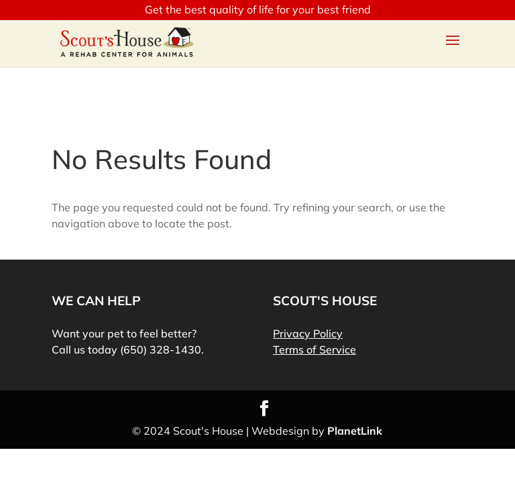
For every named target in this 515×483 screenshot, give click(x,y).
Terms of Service (314, 349)
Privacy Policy (308, 333)
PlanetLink (354, 430)
